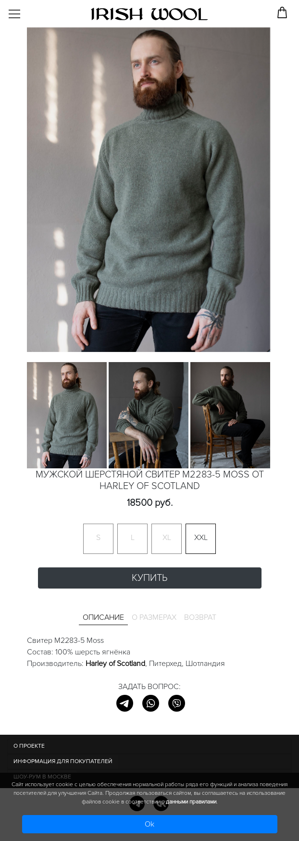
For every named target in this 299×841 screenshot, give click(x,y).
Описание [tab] (103, 617)
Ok (149, 824)
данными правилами (191, 801)
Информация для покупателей (62, 761)
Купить (149, 578)
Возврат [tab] (200, 617)
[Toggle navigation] (22, 10)
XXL (201, 537)
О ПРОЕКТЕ (29, 746)
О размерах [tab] (154, 617)
